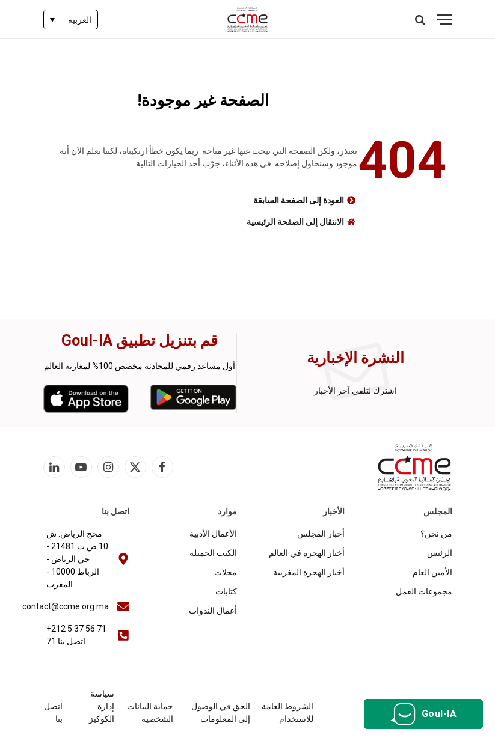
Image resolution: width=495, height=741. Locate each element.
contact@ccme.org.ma (65, 606)
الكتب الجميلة (213, 553)
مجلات (225, 572)
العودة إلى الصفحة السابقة (298, 200)
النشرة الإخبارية (355, 358)
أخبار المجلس (321, 533)
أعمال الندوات (213, 610)
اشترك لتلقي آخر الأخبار (355, 390)
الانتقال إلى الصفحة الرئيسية (295, 222)
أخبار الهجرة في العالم (307, 553)
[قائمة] (444, 19)
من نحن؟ (436, 533)
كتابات (226, 591)
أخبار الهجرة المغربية (309, 572)
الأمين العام (432, 572)
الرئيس (439, 553)
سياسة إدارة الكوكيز (101, 706)
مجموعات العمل (424, 591)
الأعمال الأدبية (213, 533)
